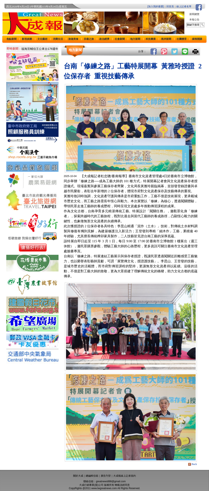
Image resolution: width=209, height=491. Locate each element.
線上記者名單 (183, 6)
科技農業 (151, 39)
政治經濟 (104, 39)
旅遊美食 (73, 39)
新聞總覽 (194, 14)
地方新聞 (135, 39)
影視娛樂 (27, 39)
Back (193, 464)
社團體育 (182, 39)
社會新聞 (120, 39)
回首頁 (170, 6)
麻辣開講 (197, 39)
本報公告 (194, 19)
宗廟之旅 (89, 39)
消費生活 (58, 39)
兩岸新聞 (166, 39)
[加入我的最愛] (155, 6)
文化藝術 (42, 39)
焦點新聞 (11, 39)
